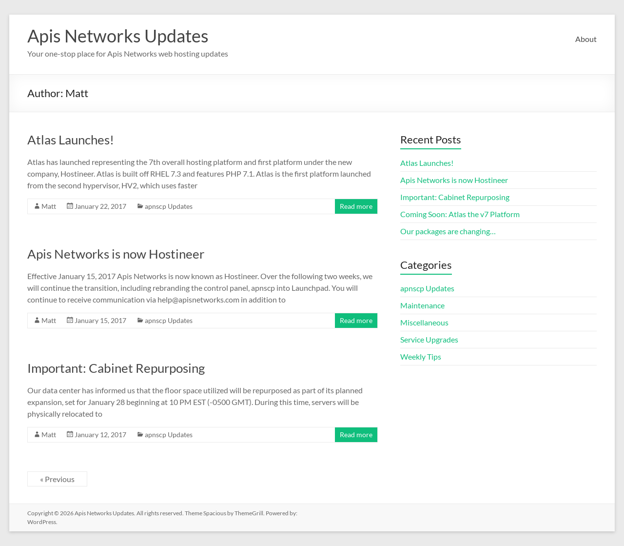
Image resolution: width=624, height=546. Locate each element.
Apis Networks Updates (118, 35)
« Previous (57, 479)
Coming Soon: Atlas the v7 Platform (460, 214)
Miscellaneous (424, 322)
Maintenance (422, 305)
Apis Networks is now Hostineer (115, 254)
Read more (356, 206)
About (586, 38)
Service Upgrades (429, 339)
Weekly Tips (420, 356)
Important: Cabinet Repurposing (116, 368)
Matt (48, 206)
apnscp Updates (169, 206)
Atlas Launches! (70, 139)
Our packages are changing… (448, 231)
